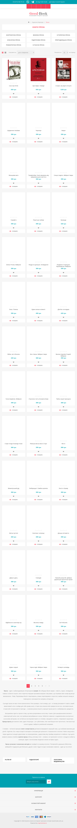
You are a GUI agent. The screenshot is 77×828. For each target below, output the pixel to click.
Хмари (63, 130)
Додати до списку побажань (13, 93)
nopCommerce (42, 823)
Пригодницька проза (63, 40)
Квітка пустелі (13, 533)
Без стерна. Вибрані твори (38, 354)
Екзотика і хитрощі (38, 533)
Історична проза (63, 35)
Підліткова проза (38, 40)
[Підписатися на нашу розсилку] (36, 782)
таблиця (2, 52)
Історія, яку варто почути (63, 86)
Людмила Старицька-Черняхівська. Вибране (63, 265)
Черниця (38, 130)
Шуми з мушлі (13, 667)
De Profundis (63, 622)
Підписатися (49, 781)
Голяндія (38, 578)
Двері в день (14, 578)
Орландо (63, 220)
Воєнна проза (38, 35)
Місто (63, 443)
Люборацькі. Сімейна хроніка (38, 488)
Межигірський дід (13, 488)
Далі (45, 686)
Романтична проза (13, 45)
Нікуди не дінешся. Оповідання (38, 265)
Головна (29, 22)
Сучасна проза (38, 45)
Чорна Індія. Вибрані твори (38, 667)
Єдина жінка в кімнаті (38, 309)
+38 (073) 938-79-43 (18, 2)
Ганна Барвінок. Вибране (14, 399)
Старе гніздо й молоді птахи (13, 443)
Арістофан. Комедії (38, 86)
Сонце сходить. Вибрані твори (63, 175)
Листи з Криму (63, 488)
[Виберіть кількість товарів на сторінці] (65, 52)
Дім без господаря (63, 309)
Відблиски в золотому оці (13, 622)
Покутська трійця (38, 220)
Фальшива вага (13, 175)
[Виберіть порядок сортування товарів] (25, 52)
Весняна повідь (38, 622)
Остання (49, 686)
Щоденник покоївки (13, 130)
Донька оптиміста (63, 533)
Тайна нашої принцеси (63, 399)
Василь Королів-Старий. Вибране (63, 355)
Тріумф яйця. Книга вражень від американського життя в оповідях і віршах (38, 177)
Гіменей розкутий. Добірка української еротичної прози (63, 578)
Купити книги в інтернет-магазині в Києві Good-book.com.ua (44, 821)
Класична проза (13, 40)
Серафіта (13, 220)
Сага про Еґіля (13, 86)
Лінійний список (5, 52)
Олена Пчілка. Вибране (13, 265)
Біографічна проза (13, 35)
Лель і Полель (13, 309)
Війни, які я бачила (14, 354)
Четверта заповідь (63, 667)
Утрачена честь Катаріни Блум (38, 399)
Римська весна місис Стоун (38, 443)
